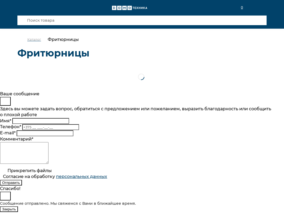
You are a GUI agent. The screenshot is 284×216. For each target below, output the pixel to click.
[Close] (5, 101)
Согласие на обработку (55, 180)
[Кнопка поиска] (22, 20)
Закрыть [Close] (9, 213)
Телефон (10, 126)
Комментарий (16, 139)
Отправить (11, 187)
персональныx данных (81, 180)
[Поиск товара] (142, 20)
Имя (5, 120)
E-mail (8, 132)
